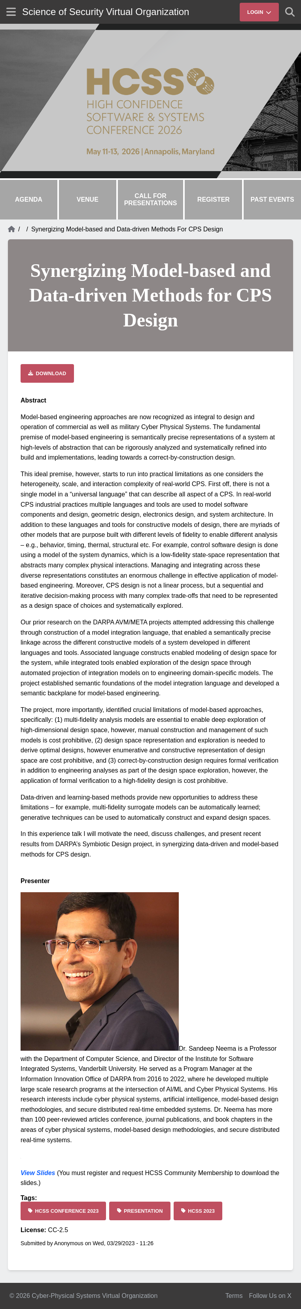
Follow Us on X (270, 1295)
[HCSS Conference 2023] (63, 1211)
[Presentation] (139, 1211)
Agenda (28, 199)
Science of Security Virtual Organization (105, 11)
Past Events (272, 199)
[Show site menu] (11, 11)
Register (213, 199)
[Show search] (290, 12)
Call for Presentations (150, 199)
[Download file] (47, 373)
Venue (87, 199)
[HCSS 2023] (198, 1211)
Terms (234, 1295)
